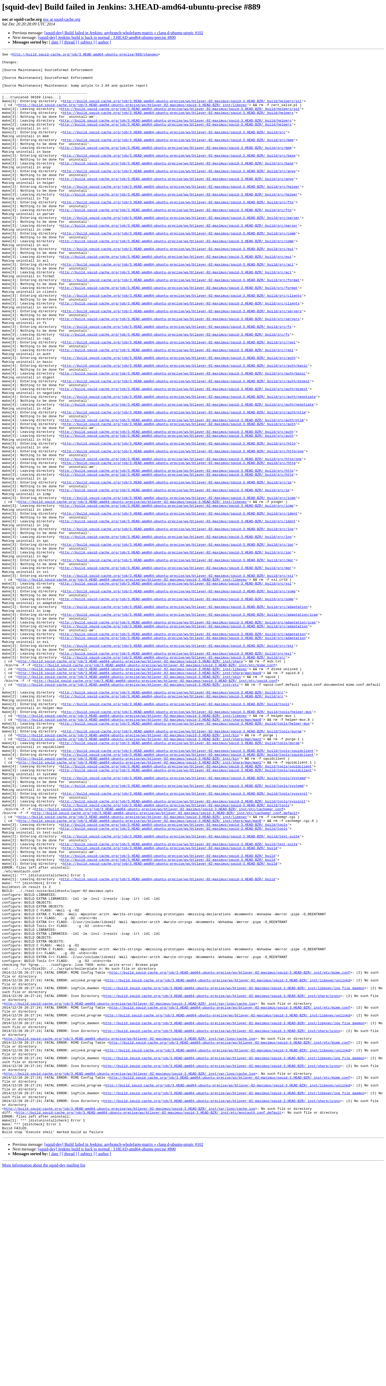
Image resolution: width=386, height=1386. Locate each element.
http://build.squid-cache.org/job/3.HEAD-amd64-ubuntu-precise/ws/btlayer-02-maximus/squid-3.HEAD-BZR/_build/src (174, 148)
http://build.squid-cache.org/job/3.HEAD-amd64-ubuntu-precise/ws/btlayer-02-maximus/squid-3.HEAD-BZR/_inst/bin (128, 872)
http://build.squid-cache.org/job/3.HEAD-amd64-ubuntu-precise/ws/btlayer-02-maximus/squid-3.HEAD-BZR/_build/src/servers (182, 363)
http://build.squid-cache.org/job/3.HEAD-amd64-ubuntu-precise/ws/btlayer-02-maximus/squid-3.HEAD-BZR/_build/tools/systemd (184, 923)
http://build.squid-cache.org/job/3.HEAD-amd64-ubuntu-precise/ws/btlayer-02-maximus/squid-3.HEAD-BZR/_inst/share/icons (221, 1184)
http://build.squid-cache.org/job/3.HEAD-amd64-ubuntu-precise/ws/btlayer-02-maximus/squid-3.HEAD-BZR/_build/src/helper (181, 213)
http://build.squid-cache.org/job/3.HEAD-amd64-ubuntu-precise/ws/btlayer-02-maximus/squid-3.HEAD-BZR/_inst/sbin (129, 802)
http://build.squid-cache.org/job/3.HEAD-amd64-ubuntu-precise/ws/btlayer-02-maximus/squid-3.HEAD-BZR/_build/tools (176, 834)
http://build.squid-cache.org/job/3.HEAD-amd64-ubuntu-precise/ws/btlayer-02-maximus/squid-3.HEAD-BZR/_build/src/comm (179, 269)
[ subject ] (86, 42)
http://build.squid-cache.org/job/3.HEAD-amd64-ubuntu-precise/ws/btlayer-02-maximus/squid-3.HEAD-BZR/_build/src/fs (177, 381)
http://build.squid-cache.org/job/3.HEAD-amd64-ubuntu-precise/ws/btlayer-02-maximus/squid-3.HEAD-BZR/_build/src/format (181, 325)
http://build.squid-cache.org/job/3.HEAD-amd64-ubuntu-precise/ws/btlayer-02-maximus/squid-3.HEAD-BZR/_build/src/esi (178, 764)
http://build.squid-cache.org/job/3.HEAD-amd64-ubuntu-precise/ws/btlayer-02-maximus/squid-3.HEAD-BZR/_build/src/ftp (178, 232)
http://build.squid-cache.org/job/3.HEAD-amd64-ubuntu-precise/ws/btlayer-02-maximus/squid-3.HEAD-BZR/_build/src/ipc (178, 643)
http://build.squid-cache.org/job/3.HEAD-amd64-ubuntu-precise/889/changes (85, 55)
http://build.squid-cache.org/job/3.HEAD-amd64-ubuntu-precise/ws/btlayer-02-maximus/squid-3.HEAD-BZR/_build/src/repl (179, 400)
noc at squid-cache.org (61, 19)
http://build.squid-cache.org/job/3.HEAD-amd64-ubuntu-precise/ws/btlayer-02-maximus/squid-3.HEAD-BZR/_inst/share (130, 783)
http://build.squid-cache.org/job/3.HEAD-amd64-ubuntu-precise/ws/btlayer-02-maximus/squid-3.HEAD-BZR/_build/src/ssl (178, 680)
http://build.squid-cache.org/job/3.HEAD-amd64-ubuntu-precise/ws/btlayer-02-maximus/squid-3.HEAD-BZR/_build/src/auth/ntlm (184, 484)
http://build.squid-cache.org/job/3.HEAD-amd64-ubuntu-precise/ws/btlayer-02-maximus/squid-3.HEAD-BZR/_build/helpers (178, 125)
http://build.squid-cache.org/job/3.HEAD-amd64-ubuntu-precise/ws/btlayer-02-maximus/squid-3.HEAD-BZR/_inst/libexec (132, 115)
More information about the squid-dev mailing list (43, 1381)
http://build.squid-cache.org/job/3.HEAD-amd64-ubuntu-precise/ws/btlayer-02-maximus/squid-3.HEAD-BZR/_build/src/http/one (183, 531)
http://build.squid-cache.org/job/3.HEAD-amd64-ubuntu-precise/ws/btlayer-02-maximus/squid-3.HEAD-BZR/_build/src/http (179, 521)
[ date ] (55, 42)
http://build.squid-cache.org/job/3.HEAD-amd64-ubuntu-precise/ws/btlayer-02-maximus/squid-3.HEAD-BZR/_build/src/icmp (179, 587)
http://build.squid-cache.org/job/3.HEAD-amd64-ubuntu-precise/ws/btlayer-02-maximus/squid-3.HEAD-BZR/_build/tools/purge (182, 867)
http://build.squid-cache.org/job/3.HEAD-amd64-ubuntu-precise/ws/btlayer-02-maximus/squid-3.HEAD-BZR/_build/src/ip (177, 568)
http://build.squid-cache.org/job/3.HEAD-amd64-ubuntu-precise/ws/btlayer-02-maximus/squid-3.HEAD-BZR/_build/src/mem (178, 157)
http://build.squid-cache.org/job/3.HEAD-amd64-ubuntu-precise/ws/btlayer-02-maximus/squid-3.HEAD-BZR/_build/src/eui (178, 288)
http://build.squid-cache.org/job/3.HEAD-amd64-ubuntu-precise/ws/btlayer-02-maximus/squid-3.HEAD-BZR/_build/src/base (179, 176)
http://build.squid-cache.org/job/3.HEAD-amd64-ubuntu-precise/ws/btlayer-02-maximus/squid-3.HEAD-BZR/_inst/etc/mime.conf (155, 788)
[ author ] (103, 42)
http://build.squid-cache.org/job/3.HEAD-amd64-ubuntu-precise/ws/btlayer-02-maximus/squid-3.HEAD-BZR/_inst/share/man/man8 (139, 797)
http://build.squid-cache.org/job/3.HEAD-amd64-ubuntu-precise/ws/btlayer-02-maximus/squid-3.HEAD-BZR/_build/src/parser (181, 251)
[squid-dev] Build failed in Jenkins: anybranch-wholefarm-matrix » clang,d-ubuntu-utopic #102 (123, 33)
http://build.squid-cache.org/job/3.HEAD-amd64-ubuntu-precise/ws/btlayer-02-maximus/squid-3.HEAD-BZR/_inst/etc (128, 811)
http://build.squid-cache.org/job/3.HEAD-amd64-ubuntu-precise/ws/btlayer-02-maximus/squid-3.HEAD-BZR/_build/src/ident (180, 606)
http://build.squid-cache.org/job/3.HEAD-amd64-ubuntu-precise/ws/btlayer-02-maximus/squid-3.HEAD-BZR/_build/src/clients (182, 344)
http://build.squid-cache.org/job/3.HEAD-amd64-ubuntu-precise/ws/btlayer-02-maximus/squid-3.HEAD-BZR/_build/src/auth (179, 419)
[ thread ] (69, 42)
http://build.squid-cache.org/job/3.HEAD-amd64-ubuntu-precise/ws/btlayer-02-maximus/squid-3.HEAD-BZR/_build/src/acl (178, 307)
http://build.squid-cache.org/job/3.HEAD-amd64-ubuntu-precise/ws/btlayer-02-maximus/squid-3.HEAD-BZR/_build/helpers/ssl (182, 111)
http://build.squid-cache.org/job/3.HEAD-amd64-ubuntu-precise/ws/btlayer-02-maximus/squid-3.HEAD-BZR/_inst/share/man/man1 (139, 876)
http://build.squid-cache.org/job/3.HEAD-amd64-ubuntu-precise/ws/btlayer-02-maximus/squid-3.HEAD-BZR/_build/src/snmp (179, 699)
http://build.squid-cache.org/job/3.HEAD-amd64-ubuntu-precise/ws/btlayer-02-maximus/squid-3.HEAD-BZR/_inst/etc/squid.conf (156, 806)
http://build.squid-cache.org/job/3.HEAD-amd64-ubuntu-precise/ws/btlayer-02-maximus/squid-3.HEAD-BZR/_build (170, 1007)
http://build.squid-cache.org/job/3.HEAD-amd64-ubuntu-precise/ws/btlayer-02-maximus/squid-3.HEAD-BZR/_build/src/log (178, 624)
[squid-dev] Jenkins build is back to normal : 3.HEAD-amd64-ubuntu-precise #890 (107, 37)
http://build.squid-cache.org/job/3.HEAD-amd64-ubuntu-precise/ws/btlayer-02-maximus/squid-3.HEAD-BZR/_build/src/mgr (178, 662)
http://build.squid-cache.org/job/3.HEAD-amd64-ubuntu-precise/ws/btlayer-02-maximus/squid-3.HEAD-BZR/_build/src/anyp (179, 195)
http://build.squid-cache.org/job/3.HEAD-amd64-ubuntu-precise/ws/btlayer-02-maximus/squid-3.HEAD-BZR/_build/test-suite (181, 993)
